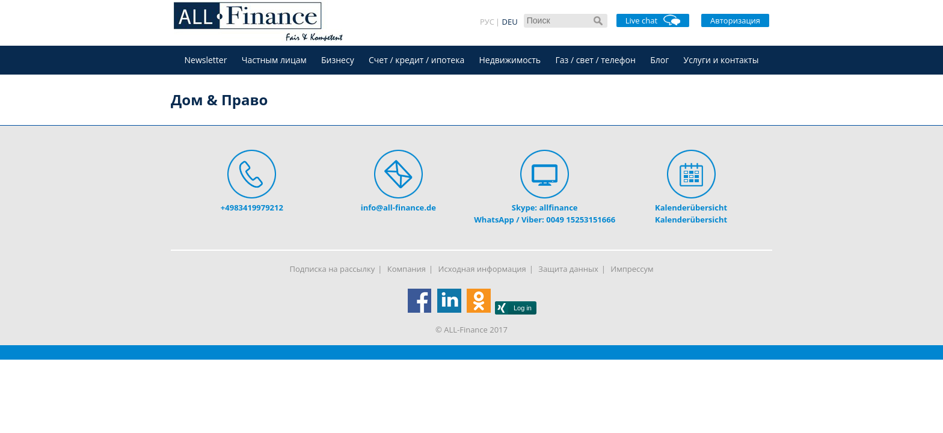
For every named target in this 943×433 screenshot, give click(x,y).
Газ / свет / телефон (595, 60)
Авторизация (735, 20)
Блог (659, 60)
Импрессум (631, 268)
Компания (406, 268)
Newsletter (206, 60)
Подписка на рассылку (332, 268)
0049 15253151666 (580, 219)
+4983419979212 (252, 207)
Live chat (652, 20)
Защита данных (568, 268)
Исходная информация (482, 268)
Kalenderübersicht (691, 207)
